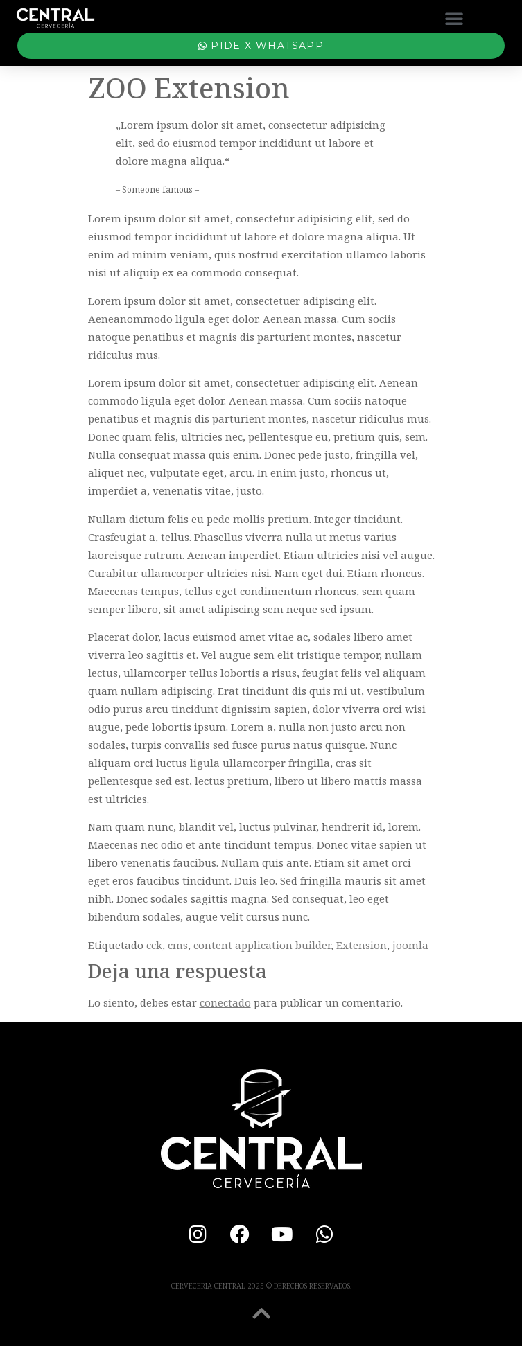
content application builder (262, 945)
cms (178, 945)
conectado (225, 1002)
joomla (410, 945)
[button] (454, 18)
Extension (361, 945)
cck (154, 945)
